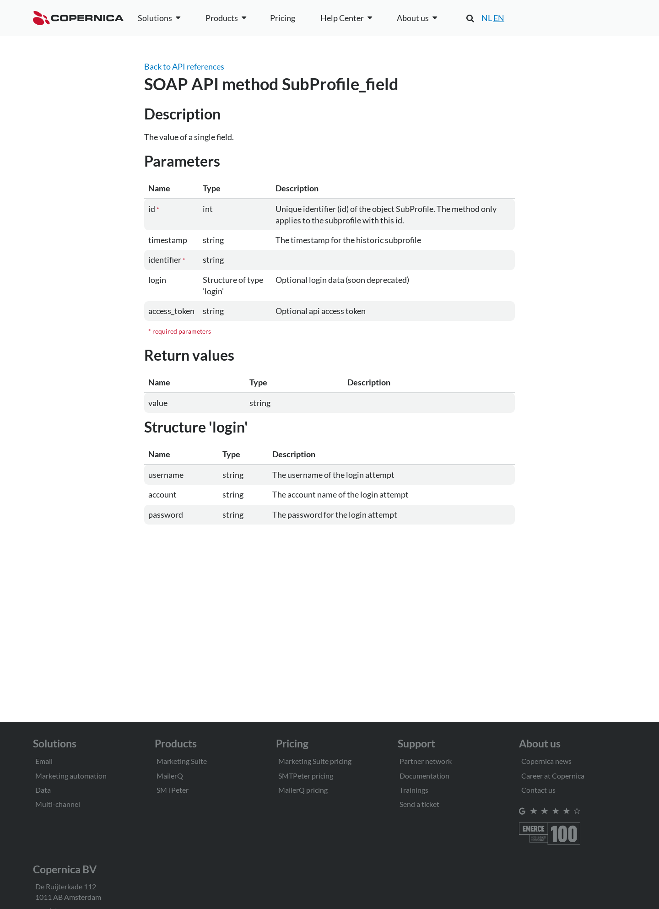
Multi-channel (57, 804)
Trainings (414, 789)
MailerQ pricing (303, 789)
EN (498, 18)
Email (44, 761)
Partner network (426, 761)
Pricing (282, 18)
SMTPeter (173, 789)
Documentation (424, 775)
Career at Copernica (552, 775)
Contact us (538, 789)
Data (43, 789)
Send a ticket (419, 804)
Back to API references (184, 66)
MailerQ (170, 775)
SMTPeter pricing (305, 775)
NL (486, 18)
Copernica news (546, 761)
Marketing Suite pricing (314, 761)
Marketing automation (71, 775)
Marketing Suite (182, 761)
